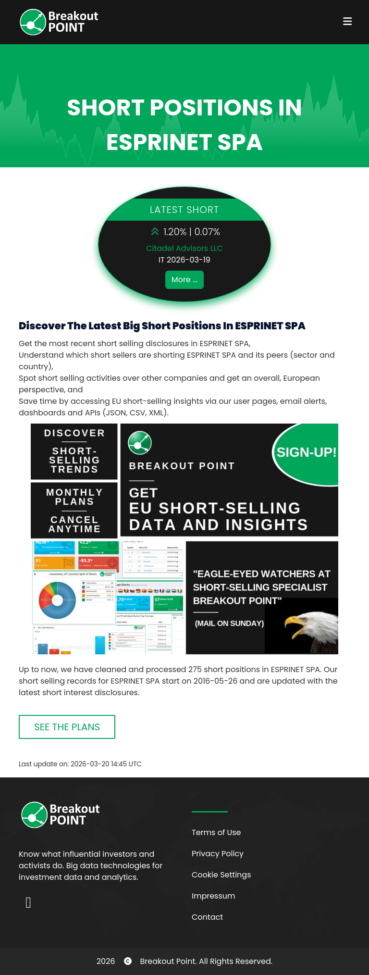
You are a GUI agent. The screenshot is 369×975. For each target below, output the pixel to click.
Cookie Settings (221, 874)
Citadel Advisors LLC (184, 248)
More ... (184, 279)
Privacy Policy (218, 853)
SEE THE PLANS (67, 727)
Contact (207, 917)
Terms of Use (216, 832)
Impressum (213, 895)
